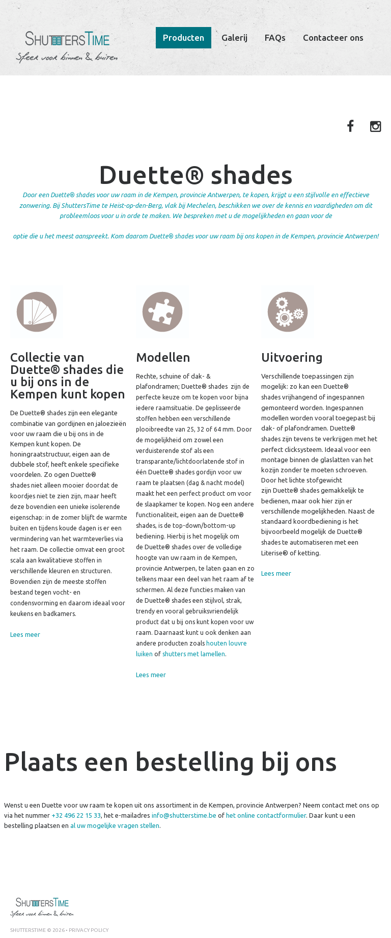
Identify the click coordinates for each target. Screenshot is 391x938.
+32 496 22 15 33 (76, 815)
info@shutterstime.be (184, 815)
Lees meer (25, 634)
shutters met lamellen (193, 654)
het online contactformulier (266, 815)
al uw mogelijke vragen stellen (114, 825)
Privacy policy (88, 930)
